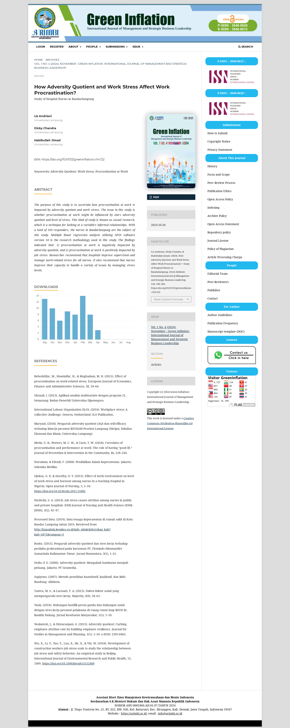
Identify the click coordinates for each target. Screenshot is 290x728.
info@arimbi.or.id (170, 713)
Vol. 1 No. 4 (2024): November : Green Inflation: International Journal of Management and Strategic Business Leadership (110, 65)
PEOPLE (92, 46)
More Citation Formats (168, 299)
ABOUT (73, 46)
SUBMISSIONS (115, 46)
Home (38, 59)
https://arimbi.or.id (134, 713)
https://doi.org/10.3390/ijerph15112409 (68, 663)
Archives (52, 59)
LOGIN (40, 46)
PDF (155, 197)
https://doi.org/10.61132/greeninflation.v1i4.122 (73, 159)
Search (245, 46)
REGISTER (57, 46)
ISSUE (137, 46)
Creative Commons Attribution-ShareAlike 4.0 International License (170, 423)
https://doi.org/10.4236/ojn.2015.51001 (60, 491)
